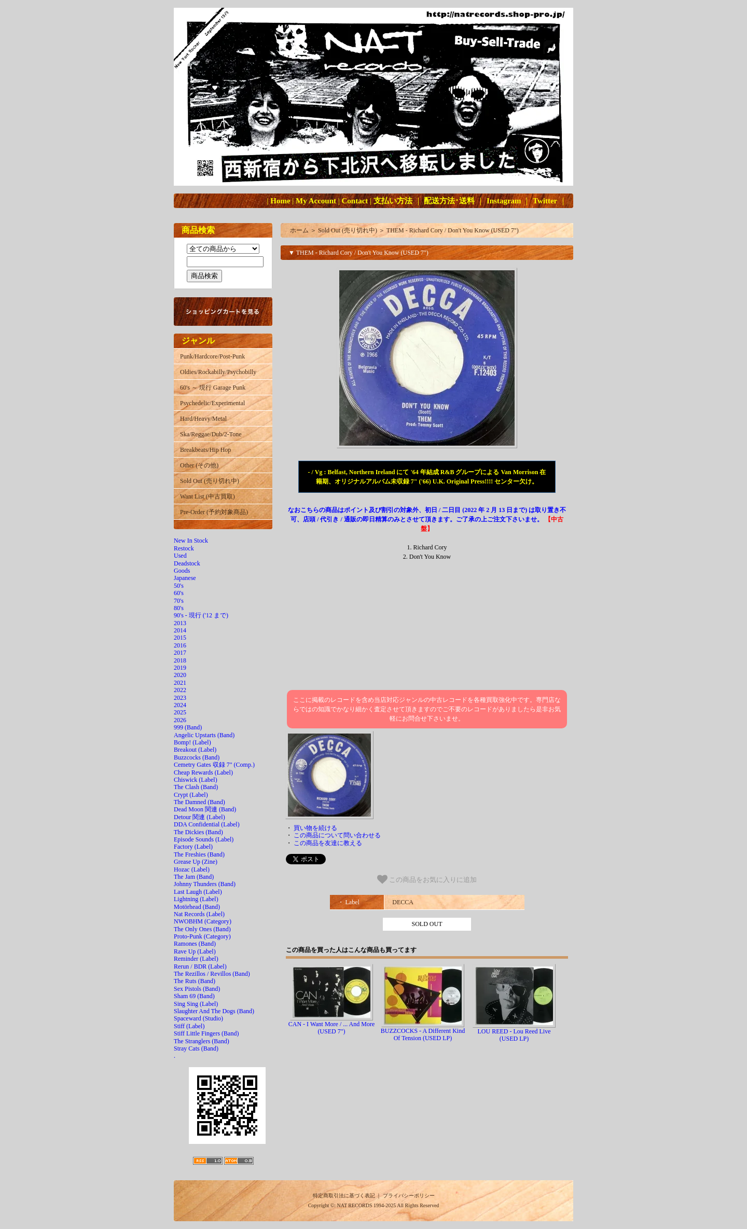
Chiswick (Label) (195, 779)
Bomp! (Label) (192, 742)
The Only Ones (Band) (202, 929)
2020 (180, 675)
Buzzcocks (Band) (196, 757)
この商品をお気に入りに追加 (427, 879)
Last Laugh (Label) (198, 891)
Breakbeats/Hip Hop (205, 449)
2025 (180, 712)
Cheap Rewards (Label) (203, 772)
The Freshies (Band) (199, 854)
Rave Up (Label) (195, 951)
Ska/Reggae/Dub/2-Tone (210, 434)
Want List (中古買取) (207, 496)
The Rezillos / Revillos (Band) (212, 973)
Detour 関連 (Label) (199, 817)
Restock (184, 548)
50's (179, 585)
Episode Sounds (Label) (203, 839)
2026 (180, 720)
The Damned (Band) (199, 802)
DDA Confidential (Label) (207, 824)
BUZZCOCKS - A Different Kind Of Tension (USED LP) (423, 1034)
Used (180, 555)
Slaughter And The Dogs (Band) (214, 1011)
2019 (180, 667)
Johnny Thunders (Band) (205, 884)
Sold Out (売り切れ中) (209, 481)
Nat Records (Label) (199, 914)
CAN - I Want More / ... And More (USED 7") (331, 1027)
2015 (180, 637)
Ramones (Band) (195, 943)
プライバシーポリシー (409, 1195)
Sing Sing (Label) (196, 1003)
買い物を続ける (315, 828)
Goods (182, 570)
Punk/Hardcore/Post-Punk (212, 356)
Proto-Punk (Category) (202, 936)
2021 (180, 682)
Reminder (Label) (196, 958)
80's (179, 608)
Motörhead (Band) (197, 906)
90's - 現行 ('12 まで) (201, 615)
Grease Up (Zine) (195, 861)
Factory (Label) (193, 846)
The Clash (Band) (196, 787)
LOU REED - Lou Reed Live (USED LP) (514, 1035)
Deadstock (187, 563)
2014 (180, 630)
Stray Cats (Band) (196, 1048)
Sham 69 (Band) (194, 996)
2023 (180, 697)
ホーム (299, 230)
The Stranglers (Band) (201, 1041)
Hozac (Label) (192, 869)
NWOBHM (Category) (202, 921)
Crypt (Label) (191, 794)
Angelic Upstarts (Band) (204, 735)
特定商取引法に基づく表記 (344, 1195)
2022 (180, 690)
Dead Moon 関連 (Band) (205, 809)
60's (179, 593)
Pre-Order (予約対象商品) (214, 512)
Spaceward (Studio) (198, 1018)
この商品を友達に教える (328, 843)
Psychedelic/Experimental (212, 403)
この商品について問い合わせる (337, 835)
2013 (180, 623)
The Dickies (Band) (198, 832)
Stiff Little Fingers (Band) (206, 1033)
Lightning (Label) (196, 899)
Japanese (185, 578)
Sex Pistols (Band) (197, 988)
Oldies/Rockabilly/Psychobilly (218, 372)
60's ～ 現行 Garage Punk (212, 387)
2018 (180, 660)
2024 (180, 705)
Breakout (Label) (195, 749)
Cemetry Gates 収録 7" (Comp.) (214, 764)
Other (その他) (199, 465)
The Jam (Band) (194, 876)
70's (179, 600)
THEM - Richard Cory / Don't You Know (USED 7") (452, 230)
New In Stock (191, 540)
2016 (180, 645)
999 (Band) (188, 727)
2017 (180, 652)
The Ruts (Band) (194, 981)
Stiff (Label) (189, 1026)
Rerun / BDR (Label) (200, 966)
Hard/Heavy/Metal (203, 418)
